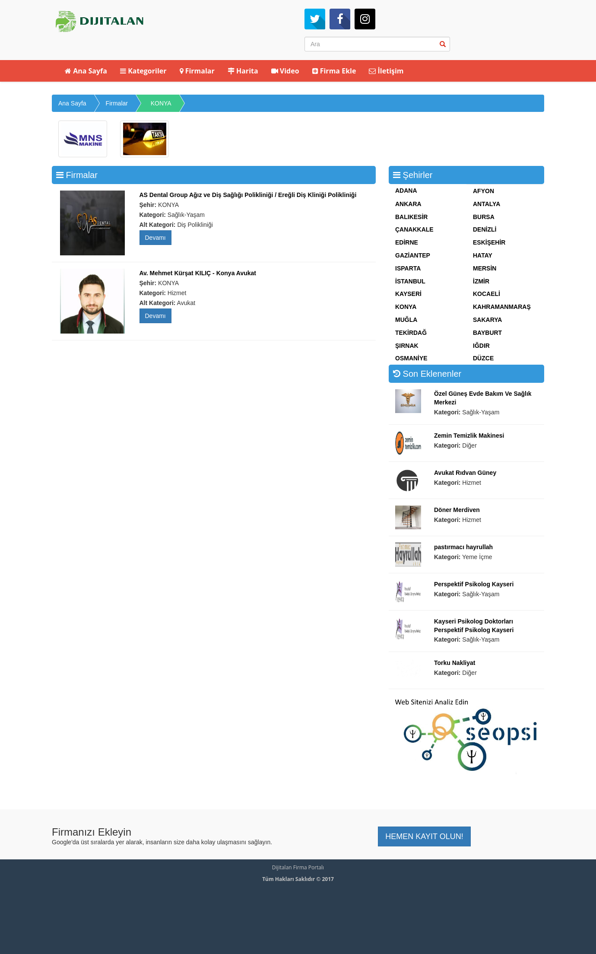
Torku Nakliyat (454, 662)
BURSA (484, 216)
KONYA (161, 103)
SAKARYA (487, 319)
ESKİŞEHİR (489, 242)
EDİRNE (406, 242)
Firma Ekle (334, 71)
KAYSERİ (408, 293)
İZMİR (481, 281)
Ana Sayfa (86, 71)
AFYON (483, 191)
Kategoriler (143, 71)
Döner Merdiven (457, 509)
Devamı (155, 237)
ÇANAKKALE (414, 229)
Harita (243, 71)
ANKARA (408, 203)
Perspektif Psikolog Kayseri (474, 584)
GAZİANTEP (412, 255)
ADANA (406, 190)
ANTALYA (486, 203)
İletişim (386, 71)
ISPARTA (408, 268)
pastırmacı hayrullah (463, 547)
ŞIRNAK (406, 345)
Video (285, 71)
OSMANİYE (411, 358)
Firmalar (197, 71)
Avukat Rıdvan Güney (465, 472)
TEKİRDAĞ (411, 332)
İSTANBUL (410, 281)
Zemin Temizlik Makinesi (469, 435)
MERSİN (484, 268)
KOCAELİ (486, 293)
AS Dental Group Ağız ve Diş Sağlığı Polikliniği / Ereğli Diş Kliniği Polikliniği (248, 194)
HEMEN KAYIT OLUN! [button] (424, 836)
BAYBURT (487, 332)
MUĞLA (406, 319)
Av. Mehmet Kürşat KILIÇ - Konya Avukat (197, 273)
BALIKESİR (411, 216)
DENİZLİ (484, 229)
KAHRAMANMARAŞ (502, 306)
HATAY (482, 255)
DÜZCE (483, 358)
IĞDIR (481, 345)
